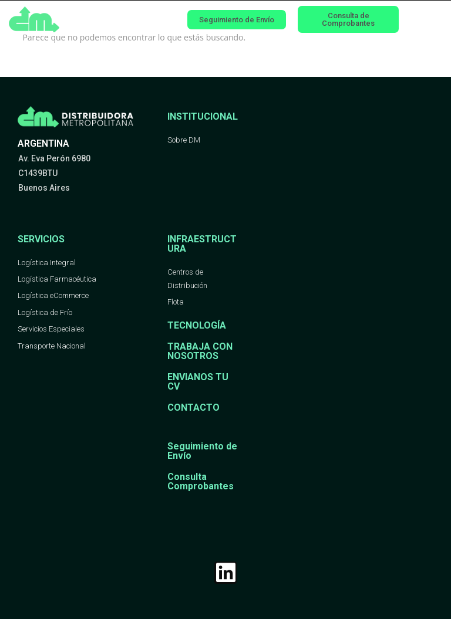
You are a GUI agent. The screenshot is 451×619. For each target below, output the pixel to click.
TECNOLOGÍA (196, 325)
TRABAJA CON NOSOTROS (200, 351)
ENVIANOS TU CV (197, 381)
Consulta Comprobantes (200, 481)
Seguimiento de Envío (202, 451)
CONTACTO (193, 407)
